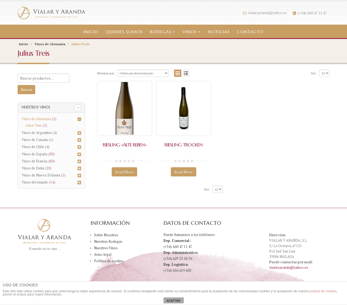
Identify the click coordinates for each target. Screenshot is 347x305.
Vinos (189, 31)
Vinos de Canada (35, 139)
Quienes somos (124, 31)
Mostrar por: (106, 73)
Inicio (90, 31)
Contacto (250, 31)
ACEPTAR (173, 300)
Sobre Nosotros (106, 235)
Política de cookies (109, 261)
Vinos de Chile (33, 146)
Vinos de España (34, 154)
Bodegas (160, 31)
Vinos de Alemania (49, 44)
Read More (124, 171)
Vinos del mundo (35, 182)
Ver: (314, 73)
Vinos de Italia (33, 168)
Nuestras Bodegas (108, 241)
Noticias (219, 31)
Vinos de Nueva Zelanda (41, 175)
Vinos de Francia (34, 161)
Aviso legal (102, 254)
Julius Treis (33, 125)
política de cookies (323, 291)
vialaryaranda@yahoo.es (265, 13)
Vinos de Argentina (37, 132)
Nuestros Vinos (106, 248)
